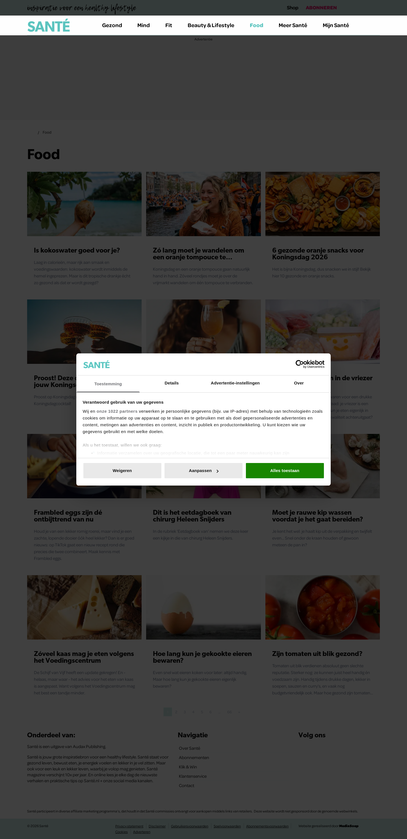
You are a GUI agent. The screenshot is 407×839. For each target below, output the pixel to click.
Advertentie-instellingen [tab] (235, 383)
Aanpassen (203, 470)
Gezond (115, 25)
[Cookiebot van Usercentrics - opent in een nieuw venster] (299, 364)
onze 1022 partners (117, 411)
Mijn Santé (340, 25)
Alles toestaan (284, 470)
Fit (172, 25)
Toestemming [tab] (108, 383)
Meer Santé (296, 25)
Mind (146, 25)
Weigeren (122, 470)
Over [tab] (299, 383)
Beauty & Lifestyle (214, 25)
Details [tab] (172, 383)
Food (260, 25)
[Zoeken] (375, 25)
